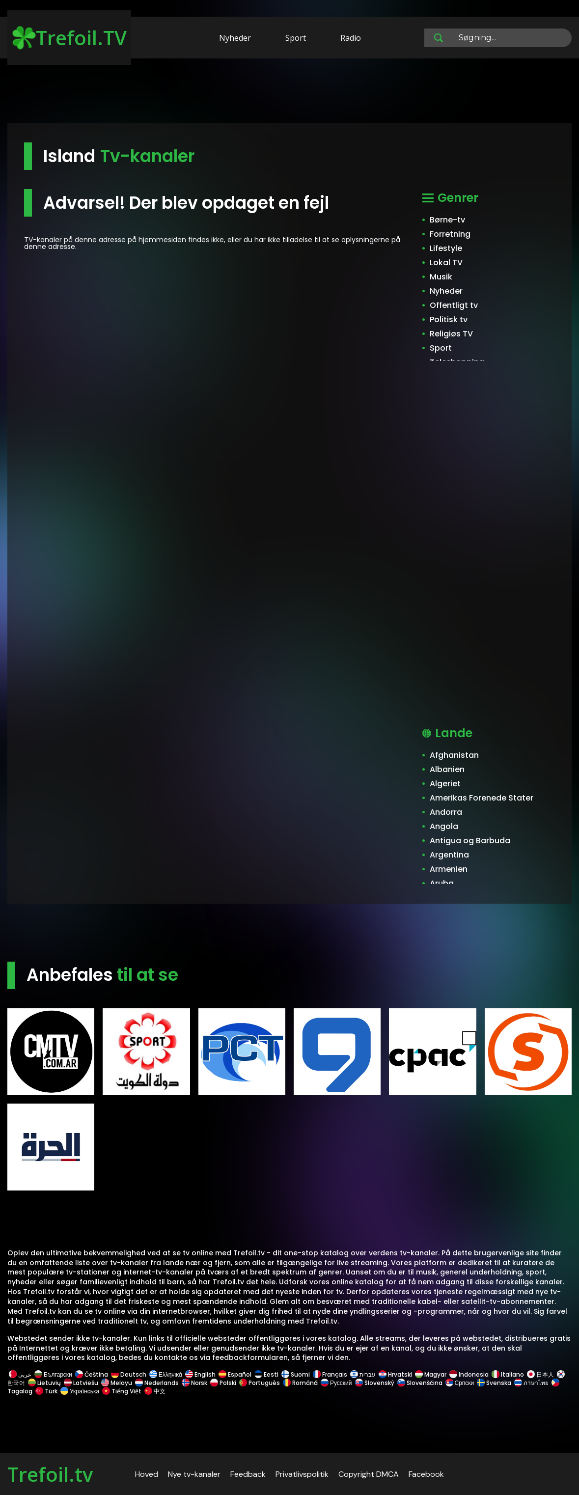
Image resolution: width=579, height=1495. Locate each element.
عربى (20, 1374)
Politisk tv (449, 319)
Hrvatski (395, 1374)
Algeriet (445, 783)
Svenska (494, 1383)
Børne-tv (447, 219)
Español (235, 1374)
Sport (295, 37)
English (200, 1374)
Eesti (266, 1374)
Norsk (194, 1383)
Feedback (248, 1474)
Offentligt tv (454, 305)
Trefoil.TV (69, 37)
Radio (350, 37)
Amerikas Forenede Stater (481, 797)
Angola (444, 826)
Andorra (446, 812)
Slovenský (375, 1383)
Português (259, 1383)
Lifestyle (446, 248)
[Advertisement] (290, 92)
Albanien (447, 769)
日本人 (540, 1374)
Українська (80, 1391)
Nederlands (157, 1383)
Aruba (442, 883)
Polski (223, 1383)
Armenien (449, 869)
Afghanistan (454, 755)
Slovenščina (420, 1383)
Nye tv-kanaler (194, 1474)
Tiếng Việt (122, 1391)
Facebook (426, 1474)
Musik (441, 276)
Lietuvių (44, 1383)
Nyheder (235, 37)
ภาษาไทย (531, 1383)
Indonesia (469, 1374)
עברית (363, 1374)
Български (53, 1374)
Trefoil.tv (50, 1474)
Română (300, 1383)
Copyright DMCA (368, 1474)
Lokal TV (446, 262)
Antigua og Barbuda (470, 840)
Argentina (449, 854)
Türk (46, 1391)
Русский (336, 1383)
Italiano (507, 1374)
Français (330, 1374)
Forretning (450, 234)
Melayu (117, 1383)
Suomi (295, 1374)
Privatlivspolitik (302, 1474)
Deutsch (129, 1374)
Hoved (146, 1474)
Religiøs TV (451, 333)
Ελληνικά (166, 1374)
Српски (460, 1383)
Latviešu (81, 1383)
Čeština (92, 1374)
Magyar (431, 1374)
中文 (154, 1391)
